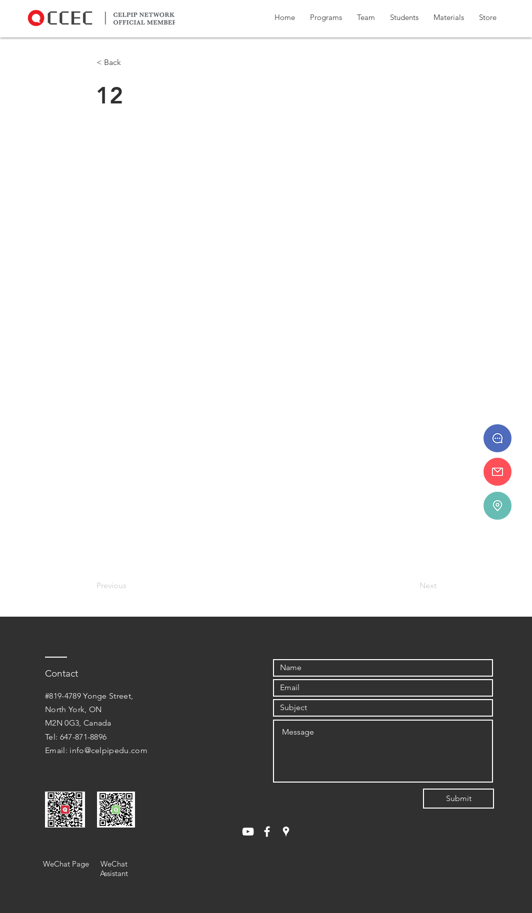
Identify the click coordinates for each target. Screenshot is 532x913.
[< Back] (129, 62)
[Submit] (458, 799)
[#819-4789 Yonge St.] (497, 505)
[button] (326, 17)
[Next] (411, 586)
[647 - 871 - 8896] (497, 438)
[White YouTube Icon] (248, 832)
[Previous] (129, 586)
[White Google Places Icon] (286, 832)
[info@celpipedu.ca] (497, 471)
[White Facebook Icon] (267, 832)
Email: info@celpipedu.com (96, 750)
